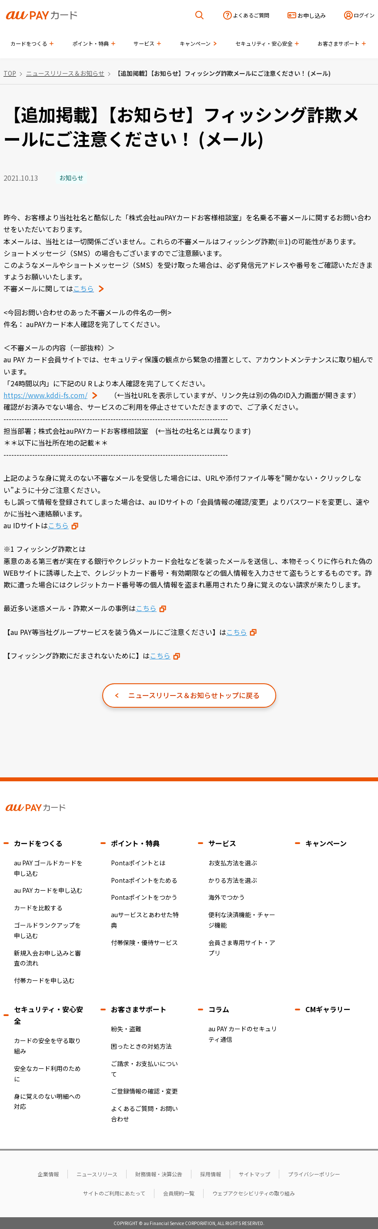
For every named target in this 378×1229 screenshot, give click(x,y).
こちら (58, 525)
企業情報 (48, 1174)
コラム (218, 1009)
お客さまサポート (139, 1009)
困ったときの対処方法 (141, 1046)
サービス (222, 843)
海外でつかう (226, 897)
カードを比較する (38, 907)
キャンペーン (326, 843)
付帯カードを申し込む (44, 980)
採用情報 (210, 1174)
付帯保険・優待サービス (144, 942)
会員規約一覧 (178, 1193)
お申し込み (312, 15)
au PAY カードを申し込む (48, 890)
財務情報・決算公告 (158, 1174)
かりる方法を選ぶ (232, 880)
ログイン (364, 15)
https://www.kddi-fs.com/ (45, 395)
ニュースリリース (97, 1174)
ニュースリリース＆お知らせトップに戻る (194, 695)
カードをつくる (38, 843)
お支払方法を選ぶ (232, 862)
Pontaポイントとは (138, 862)
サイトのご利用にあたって (114, 1193)
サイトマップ (254, 1174)
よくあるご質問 (251, 15)
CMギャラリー (328, 1009)
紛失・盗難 (126, 1028)
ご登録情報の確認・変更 (144, 1091)
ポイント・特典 (135, 843)
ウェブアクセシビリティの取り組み (253, 1193)
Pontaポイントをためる (144, 880)
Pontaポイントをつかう (144, 897)
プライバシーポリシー (314, 1174)
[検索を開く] (199, 15)
